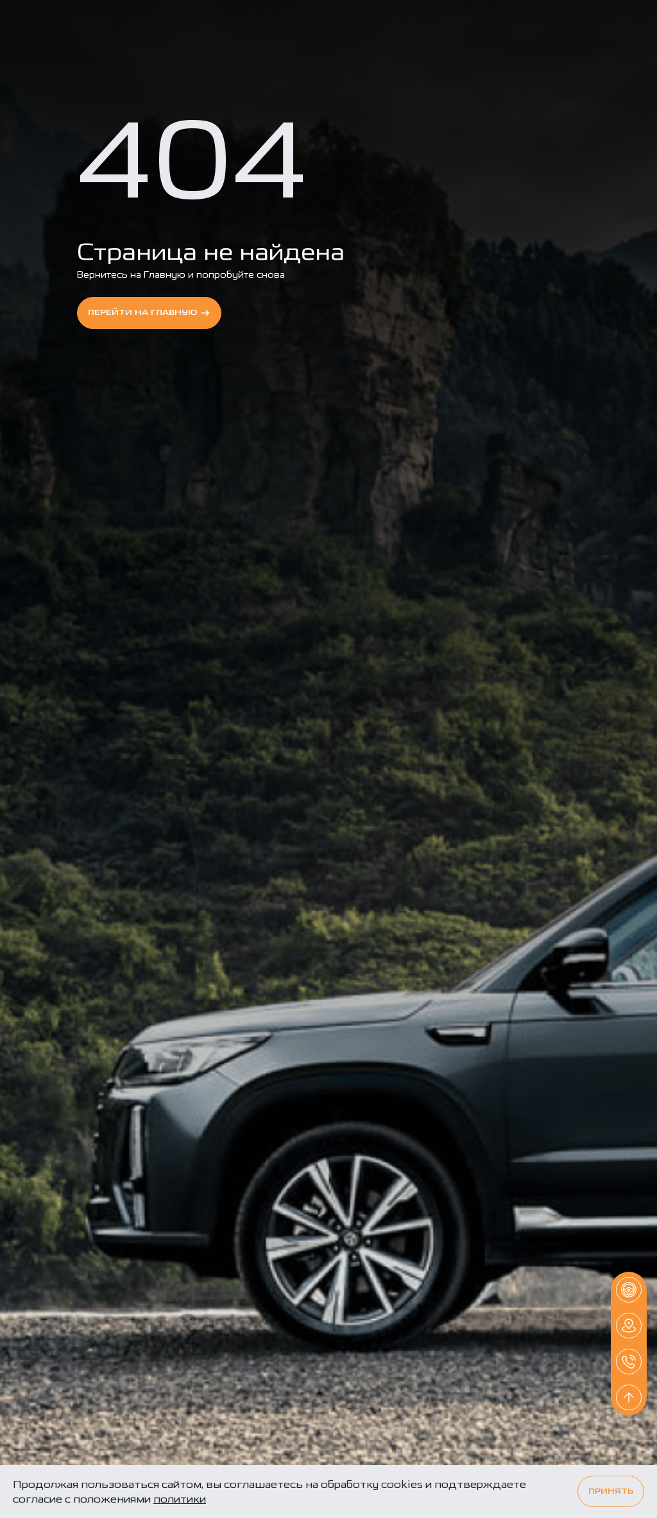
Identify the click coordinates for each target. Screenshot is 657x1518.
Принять (610, 1491)
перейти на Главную (149, 313)
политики (179, 1499)
